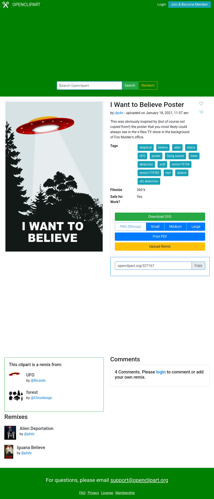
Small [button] (155, 226)
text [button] (168, 172)
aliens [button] (191, 147)
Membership (125, 493)
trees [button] (194, 156)
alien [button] (177, 147)
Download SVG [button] (159, 217)
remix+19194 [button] (180, 164)
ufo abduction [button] (149, 181)
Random (148, 85)
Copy (198, 265)
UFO (30, 375)
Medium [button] (175, 226)
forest (32, 392)
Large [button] (195, 226)
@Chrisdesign (41, 398)
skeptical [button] (146, 147)
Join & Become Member (189, 4)
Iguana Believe (31, 447)
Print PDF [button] (160, 236)
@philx (29, 434)
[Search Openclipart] (89, 85)
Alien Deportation (36, 428)
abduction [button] (146, 164)
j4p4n (119, 113)
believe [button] (163, 147)
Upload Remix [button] (160, 246)
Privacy (93, 493)
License (107, 493)
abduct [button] (181, 172)
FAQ (82, 493)
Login (161, 4)
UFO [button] (142, 156)
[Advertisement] (107, 45)
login (161, 372)
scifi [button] (162, 164)
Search (130, 85)
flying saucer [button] (175, 156)
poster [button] (156, 156)
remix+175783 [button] (149, 172)
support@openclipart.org (139, 480)
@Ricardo (38, 380)
